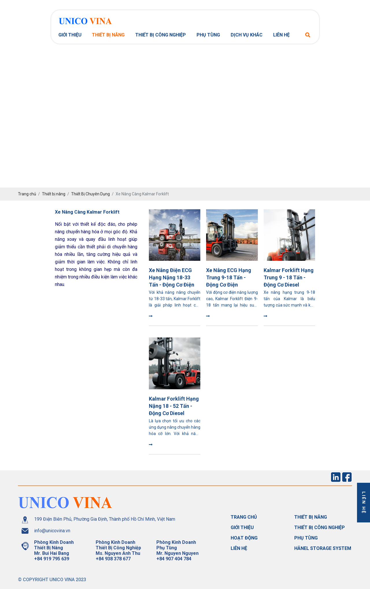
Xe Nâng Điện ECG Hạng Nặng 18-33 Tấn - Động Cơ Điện (171, 277)
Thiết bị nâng (108, 35)
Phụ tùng (208, 35)
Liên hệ (281, 35)
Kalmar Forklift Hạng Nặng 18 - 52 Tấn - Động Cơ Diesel (174, 406)
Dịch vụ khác (246, 35)
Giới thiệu (70, 35)
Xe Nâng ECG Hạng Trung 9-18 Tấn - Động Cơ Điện (228, 277)
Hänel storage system (322, 548)
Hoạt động (244, 538)
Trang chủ (244, 517)
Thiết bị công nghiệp (160, 35)
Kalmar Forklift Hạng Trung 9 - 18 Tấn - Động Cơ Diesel (289, 277)
